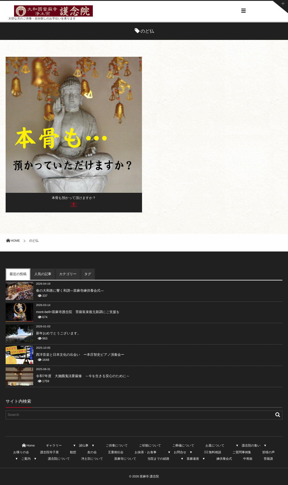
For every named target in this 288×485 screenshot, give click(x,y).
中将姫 (248, 459)
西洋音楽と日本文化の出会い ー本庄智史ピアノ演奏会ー (80, 355)
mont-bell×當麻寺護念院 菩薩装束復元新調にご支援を (78, 312)
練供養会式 (224, 459)
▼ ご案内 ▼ (26, 459)
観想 (73, 452)
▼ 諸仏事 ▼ (83, 445)
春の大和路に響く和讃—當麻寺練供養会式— (70, 291)
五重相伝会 (115, 452)
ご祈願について (150, 445)
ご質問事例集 (241, 452)
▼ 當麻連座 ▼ (193, 459)
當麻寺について (125, 459)
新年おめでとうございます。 (58, 333)
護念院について (59, 459)
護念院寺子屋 (49, 452)
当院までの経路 (158, 459)
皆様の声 (268, 452)
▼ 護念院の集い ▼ (251, 445)
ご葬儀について (183, 445)
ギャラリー (54, 445)
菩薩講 (268, 459)
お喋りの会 (21, 452)
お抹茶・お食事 (146, 452)
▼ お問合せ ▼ (180, 452)
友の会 (92, 452)
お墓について (215, 445)
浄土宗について (92, 459)
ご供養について (117, 445)
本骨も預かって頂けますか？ (74, 198)
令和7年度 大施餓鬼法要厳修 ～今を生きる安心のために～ (83, 376)
